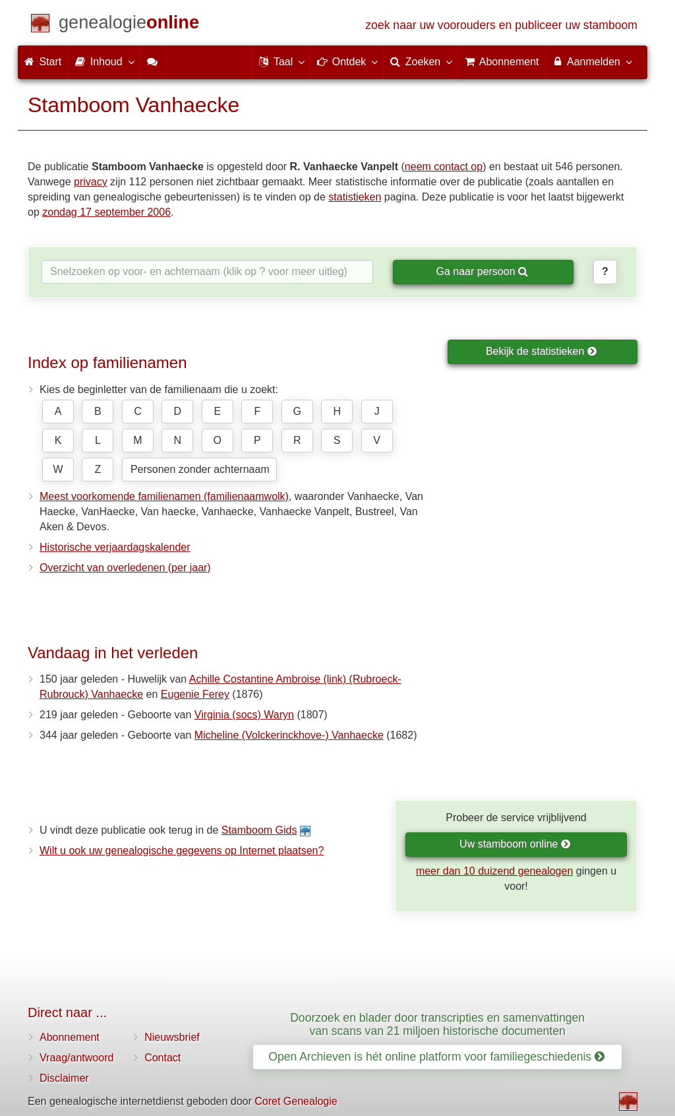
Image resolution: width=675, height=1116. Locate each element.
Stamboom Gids (259, 830)
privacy (90, 181)
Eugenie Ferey (195, 694)
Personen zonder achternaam (200, 469)
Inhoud (103, 61)
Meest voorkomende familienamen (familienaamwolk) (164, 496)
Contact (162, 1057)
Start (42, 61)
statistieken (354, 196)
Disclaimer (64, 1078)
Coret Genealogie (295, 1101)
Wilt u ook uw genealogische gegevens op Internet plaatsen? (182, 850)
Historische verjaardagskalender (115, 547)
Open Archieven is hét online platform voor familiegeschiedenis (436, 1056)
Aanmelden (591, 61)
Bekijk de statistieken (541, 351)
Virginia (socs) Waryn (244, 714)
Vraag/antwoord (76, 1057)
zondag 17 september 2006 (106, 212)
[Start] (129, 24)
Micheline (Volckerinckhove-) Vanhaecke (289, 735)
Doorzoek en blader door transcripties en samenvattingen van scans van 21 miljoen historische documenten (437, 1024)
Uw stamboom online (515, 844)
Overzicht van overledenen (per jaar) (125, 567)
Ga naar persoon (482, 271)
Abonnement (70, 1037)
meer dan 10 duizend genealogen (494, 871)
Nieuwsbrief (172, 1037)
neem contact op (444, 166)
